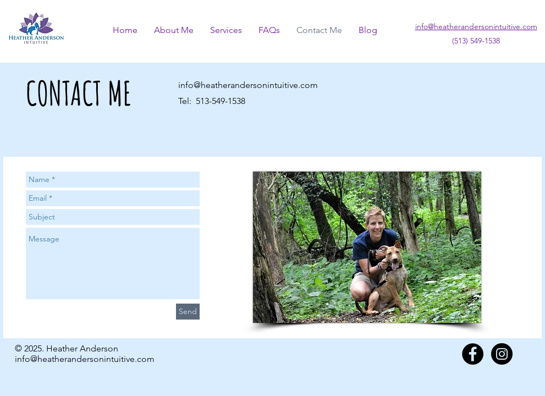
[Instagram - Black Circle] (502, 354)
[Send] (188, 312)
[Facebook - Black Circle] (472, 354)
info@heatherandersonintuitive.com (248, 85)
